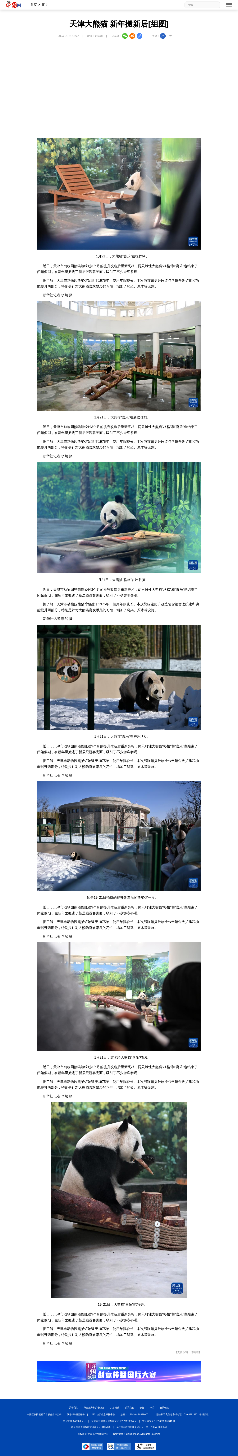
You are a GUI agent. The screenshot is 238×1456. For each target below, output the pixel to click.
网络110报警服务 (76, 1414)
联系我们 (129, 1407)
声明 (152, 1407)
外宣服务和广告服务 (94, 1407)
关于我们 (73, 1407)
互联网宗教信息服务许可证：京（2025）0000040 (141, 1427)
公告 (142, 1407)
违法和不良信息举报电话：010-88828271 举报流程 (182, 1414)
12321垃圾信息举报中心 (102, 1414)
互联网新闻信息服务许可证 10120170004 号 (114, 1421)
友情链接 (164, 1407)
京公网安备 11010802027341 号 (158, 1421)
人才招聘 (114, 1407)
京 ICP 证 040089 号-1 (74, 1421)
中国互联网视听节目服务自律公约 (44, 1414)
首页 (34, 4)
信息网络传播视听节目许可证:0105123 (91, 1427)
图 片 (45, 4)
